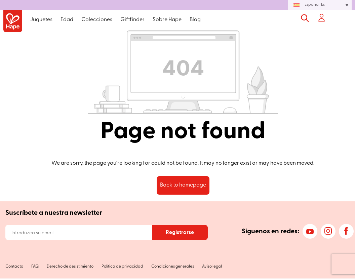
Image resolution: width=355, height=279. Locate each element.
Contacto (14, 267)
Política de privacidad (122, 267)
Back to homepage (183, 185)
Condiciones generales (172, 267)
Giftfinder (132, 20)
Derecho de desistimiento (70, 267)
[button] (320, 5)
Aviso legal (212, 267)
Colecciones (96, 20)
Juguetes (41, 20)
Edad (67, 20)
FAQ (35, 267)
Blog (195, 20)
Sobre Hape (167, 20)
